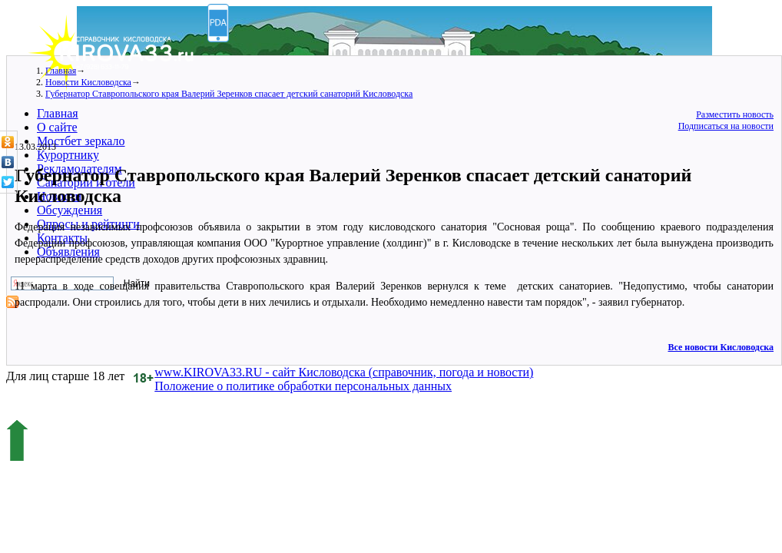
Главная (57, 113)
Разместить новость (735, 114)
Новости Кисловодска (88, 82)
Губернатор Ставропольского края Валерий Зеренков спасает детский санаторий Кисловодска (229, 93)
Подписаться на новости (726, 126)
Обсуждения (69, 210)
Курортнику (68, 154)
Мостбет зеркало (81, 140)
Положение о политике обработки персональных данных (303, 385)
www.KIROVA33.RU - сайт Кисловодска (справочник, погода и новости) (343, 372)
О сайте (57, 127)
